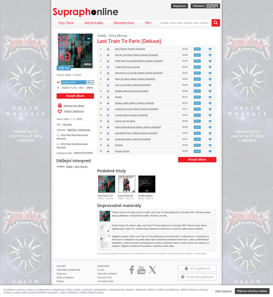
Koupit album (75, 95)
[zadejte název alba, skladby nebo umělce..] (185, 23)
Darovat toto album (71, 105)
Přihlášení (199, 6)
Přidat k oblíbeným (70, 112)
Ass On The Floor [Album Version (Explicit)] (136, 55)
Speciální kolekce (107, 273)
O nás (101, 269)
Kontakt (61, 266)
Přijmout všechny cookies (252, 291)
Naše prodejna (65, 277)
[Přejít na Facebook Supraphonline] (131, 271)
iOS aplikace (197, 268)
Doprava (61, 273)
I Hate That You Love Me (127, 67)
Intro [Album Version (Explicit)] (130, 48)
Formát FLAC (105, 277)
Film (148, 22)
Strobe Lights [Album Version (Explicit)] (134, 103)
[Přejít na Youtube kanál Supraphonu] (141, 271)
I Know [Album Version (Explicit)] (131, 115)
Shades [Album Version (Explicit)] (131, 91)
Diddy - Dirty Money (77, 166)
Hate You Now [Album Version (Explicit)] (135, 79)
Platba (60, 281)
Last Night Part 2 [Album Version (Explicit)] (136, 133)
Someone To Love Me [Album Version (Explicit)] (139, 73)
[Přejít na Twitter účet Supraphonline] (152, 271)
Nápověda (103, 266)
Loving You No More (125, 121)
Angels (118, 97)
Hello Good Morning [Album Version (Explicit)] (138, 127)
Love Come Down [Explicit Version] (135, 195)
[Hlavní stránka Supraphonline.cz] (86, 12)
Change (119, 145)
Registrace (179, 6)
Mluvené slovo (124, 22)
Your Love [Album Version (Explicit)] (133, 85)
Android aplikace (197, 277)
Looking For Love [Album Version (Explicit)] (136, 109)
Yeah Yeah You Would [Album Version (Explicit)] (139, 60)
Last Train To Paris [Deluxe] (112, 195)
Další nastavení (223, 291)
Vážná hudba (93, 22)
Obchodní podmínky (68, 269)
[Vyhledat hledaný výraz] (215, 23)
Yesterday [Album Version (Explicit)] (133, 139)
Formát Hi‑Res (106, 281)
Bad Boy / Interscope (78, 129)
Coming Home (122, 151)
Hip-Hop (67, 124)
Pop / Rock (66, 22)
